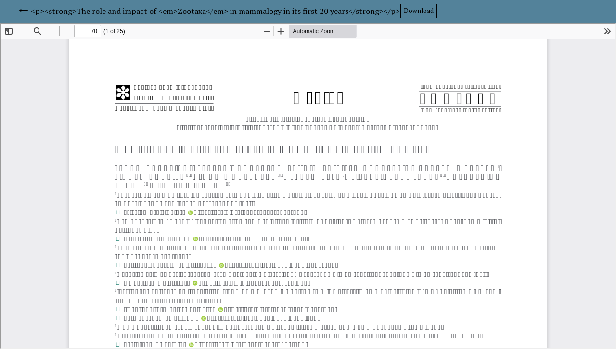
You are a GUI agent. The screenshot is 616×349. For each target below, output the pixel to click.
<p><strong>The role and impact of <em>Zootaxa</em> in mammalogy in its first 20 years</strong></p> (215, 11)
